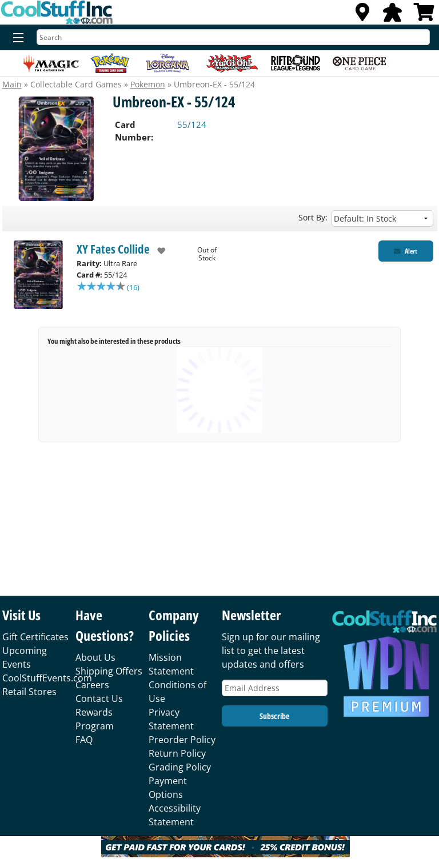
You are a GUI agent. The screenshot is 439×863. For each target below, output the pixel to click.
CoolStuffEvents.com (47, 678)
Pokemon (147, 84)
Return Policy (177, 753)
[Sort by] (382, 218)
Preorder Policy (182, 739)
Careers (92, 685)
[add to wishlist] (157, 251)
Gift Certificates (35, 637)
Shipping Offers (108, 671)
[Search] (233, 37)
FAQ (84, 739)
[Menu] (15, 38)
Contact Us (99, 698)
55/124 (191, 124)
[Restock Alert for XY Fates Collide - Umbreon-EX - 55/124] (405, 251)
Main (12, 84)
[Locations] (362, 15)
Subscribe (274, 716)
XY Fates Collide (113, 249)
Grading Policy (180, 767)
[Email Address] (275, 688)
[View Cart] (424, 15)
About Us (95, 657)
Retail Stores (29, 691)
